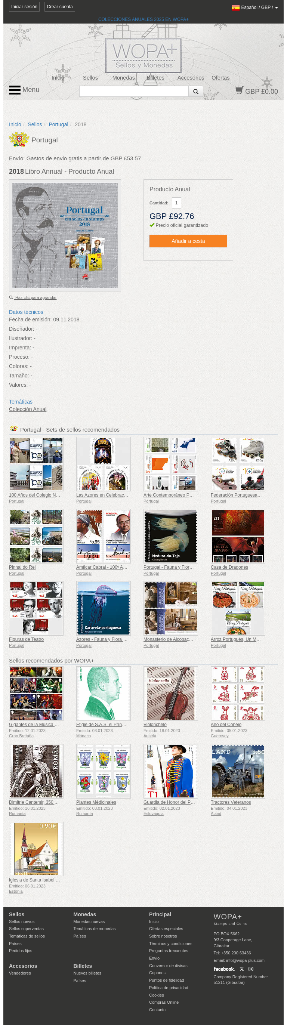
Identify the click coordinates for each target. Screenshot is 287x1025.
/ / (255, 7)
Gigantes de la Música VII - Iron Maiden (48, 724)
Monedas (123, 78)
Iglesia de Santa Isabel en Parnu (41, 880)
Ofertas (220, 78)
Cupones (157, 972)
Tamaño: (19, 376)
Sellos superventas (26, 928)
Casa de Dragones (229, 567)
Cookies (156, 995)
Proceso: (19, 357)
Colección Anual (27, 409)
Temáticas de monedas (95, 928)
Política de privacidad (168, 987)
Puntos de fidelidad (166, 980)
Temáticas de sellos (27, 936)
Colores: (18, 366)
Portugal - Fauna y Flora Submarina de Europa (190, 567)
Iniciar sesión (24, 6)
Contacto (157, 1009)
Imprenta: (20, 348)
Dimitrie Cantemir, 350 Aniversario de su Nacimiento (60, 802)
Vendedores (20, 973)
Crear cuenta (59, 6)
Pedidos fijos (20, 950)
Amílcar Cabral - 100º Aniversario (109, 567)
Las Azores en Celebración (103, 495)
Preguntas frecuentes (168, 950)
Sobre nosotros (163, 936)
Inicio (58, 78)
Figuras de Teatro (26, 639)
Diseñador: (21, 329)
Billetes (155, 78)
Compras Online (164, 1002)
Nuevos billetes (88, 973)
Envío (154, 958)
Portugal (58, 124)
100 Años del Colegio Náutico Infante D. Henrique (58, 495)
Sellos (90, 78)
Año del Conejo (226, 724)
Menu (24, 90)
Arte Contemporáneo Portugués (175, 495)
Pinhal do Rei (22, 567)
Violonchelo (155, 724)
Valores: (18, 385)
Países (15, 943)
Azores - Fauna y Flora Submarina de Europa (121, 639)
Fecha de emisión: (30, 319)
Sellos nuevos (22, 921)
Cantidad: (159, 203)
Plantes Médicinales (96, 802)
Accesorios (191, 78)
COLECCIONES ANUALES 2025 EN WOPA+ (143, 19)
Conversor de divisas (168, 965)
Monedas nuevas (89, 921)
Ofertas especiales (166, 928)
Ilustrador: (20, 338)
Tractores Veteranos (231, 802)
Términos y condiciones (170, 943)
